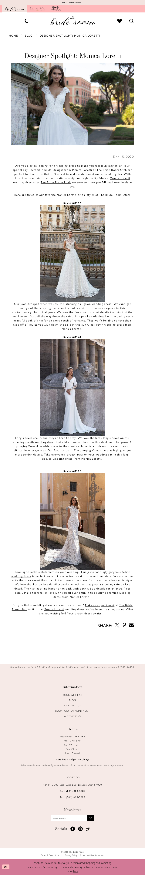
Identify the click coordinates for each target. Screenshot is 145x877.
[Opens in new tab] (37, 9)
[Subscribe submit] (94, 819)
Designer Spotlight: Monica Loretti (70, 36)
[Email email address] (73, 819)
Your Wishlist (72, 695)
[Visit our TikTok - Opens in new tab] (88, 831)
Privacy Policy (71, 857)
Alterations (72, 717)
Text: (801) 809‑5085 (72, 798)
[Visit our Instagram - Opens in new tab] (80, 831)
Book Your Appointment (72, 711)
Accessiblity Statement (93, 857)
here (75, 873)
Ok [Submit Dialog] (7, 869)
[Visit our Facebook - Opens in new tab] (72, 831)
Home (13, 36)
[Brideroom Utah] (72, 21)
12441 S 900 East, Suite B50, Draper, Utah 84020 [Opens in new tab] (72, 785)
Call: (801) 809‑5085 (72, 792)
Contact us (72, 706)
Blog (29, 36)
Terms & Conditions (50, 857)
